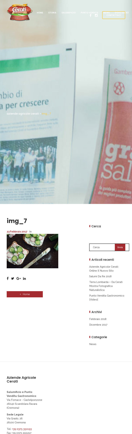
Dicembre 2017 (98, 324)
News (92, 344)
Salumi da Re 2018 (100, 276)
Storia (52, 12)
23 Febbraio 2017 (17, 231)
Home (40, 12)
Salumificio (69, 12)
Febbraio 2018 (97, 319)
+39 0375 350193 (22, 429)
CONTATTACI (113, 15)
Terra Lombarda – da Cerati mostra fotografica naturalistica (106, 286)
